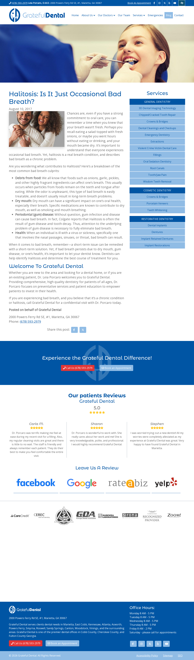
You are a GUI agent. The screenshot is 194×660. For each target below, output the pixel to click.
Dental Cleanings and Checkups (157, 128)
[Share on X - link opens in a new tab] (83, 330)
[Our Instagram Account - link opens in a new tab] (159, 3)
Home (75, 15)
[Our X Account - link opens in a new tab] (164, 3)
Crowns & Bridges (157, 121)
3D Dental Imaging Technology (157, 108)
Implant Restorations (157, 245)
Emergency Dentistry (157, 135)
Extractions (157, 141)
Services (139, 15)
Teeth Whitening (157, 210)
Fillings (157, 155)
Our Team (124, 15)
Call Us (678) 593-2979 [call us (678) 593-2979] (77, 368)
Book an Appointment (116, 368)
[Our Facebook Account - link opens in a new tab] (154, 3)
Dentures (157, 232)
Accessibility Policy (147, 655)
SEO (180, 655)
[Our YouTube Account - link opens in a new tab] (174, 3)
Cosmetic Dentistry (157, 190)
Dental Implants (157, 225)
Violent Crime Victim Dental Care (157, 148)
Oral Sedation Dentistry (157, 161)
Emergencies (155, 15)
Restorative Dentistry (157, 219)
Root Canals (157, 168)
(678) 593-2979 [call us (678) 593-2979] (19, 2)
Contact (179, 15)
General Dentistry (157, 102)
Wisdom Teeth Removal (157, 181)
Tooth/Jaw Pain (157, 175)
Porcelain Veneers (157, 203)
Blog (168, 15)
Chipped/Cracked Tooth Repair (157, 115)
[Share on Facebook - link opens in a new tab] (74, 330)
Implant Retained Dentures (157, 238)
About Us (89, 15)
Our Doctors (107, 15)
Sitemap (168, 655)
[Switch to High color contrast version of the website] (181, 3)
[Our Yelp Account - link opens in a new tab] (169, 3)
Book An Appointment (139, 2)
